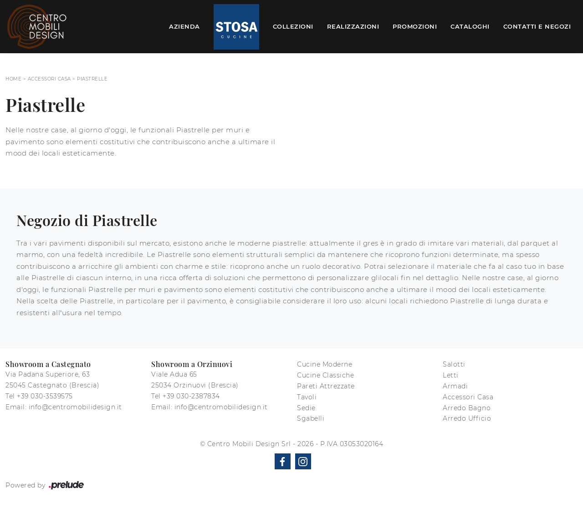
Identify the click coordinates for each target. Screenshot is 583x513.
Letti (451, 375)
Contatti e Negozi (537, 26)
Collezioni (293, 26)
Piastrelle (92, 79)
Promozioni (415, 26)
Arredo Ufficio (467, 418)
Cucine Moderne (324, 364)
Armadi (455, 386)
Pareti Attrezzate (326, 386)
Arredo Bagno (467, 408)
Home (13, 79)
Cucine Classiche (325, 375)
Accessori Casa (49, 79)
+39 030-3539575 (45, 396)
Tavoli (307, 397)
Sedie (306, 408)
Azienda (184, 26)
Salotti (454, 364)
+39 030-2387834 (191, 396)
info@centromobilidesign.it (75, 407)
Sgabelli (310, 418)
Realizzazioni (353, 26)
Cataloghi (470, 26)
